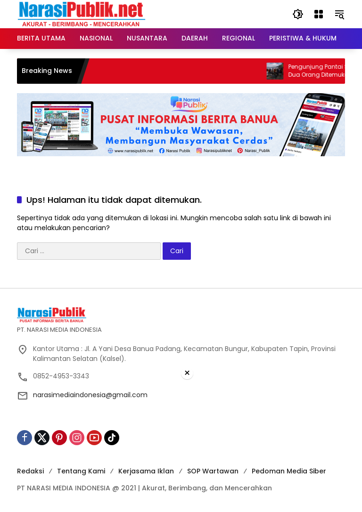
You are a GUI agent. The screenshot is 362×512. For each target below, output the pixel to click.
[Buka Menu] (318, 14)
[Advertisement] (181, 446)
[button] (298, 14)
